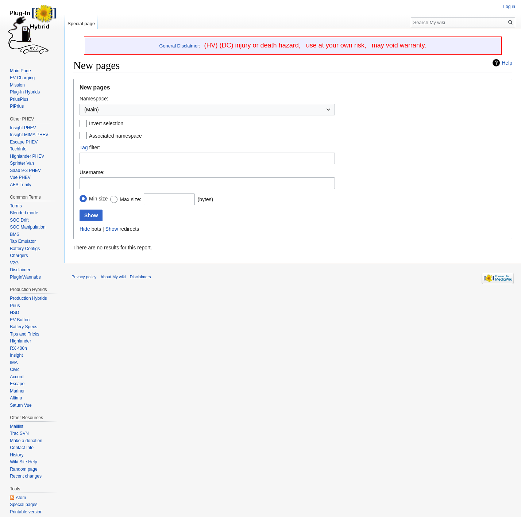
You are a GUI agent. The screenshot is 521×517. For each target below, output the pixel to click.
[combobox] (207, 109)
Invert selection (106, 123)
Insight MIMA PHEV (29, 134)
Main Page (20, 70)
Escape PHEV (24, 142)
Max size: (130, 199)
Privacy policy (84, 277)
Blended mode (24, 212)
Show (111, 229)
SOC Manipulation (27, 227)
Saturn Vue (21, 405)
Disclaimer (20, 269)
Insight (16, 355)
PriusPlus (19, 99)
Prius (15, 305)
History (16, 454)
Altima (16, 398)
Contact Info (22, 447)
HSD (14, 312)
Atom (21, 497)
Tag (84, 147)
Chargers (19, 255)
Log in (509, 6)
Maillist (16, 426)
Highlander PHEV (27, 156)
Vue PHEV (20, 177)
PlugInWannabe (25, 277)
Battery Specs (23, 326)
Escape (17, 383)
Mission (17, 85)
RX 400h (18, 348)
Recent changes (26, 476)
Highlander (20, 341)
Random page (23, 469)
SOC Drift (19, 220)
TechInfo (18, 149)
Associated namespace (115, 136)
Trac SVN (19, 433)
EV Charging (22, 77)
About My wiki (113, 277)
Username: (92, 172)
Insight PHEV (23, 127)
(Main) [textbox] (91, 109)
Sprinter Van (22, 163)
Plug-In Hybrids (25, 92)
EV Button (20, 319)
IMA (14, 362)
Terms (16, 205)
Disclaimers (140, 277)
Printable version (26, 511)
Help (507, 63)
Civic (14, 369)
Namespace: (94, 99)
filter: (90, 147)
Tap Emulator (23, 241)
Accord (16, 376)
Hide (85, 229)
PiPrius (17, 106)
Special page (81, 23)
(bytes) (205, 199)
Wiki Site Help (23, 461)
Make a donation (26, 440)
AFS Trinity (20, 184)
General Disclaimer (179, 46)
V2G (14, 262)
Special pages (23, 504)
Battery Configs (25, 248)
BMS (14, 234)
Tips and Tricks (24, 334)
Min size (98, 199)
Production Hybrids (28, 298)
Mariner (17, 391)
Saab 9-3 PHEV (25, 170)
